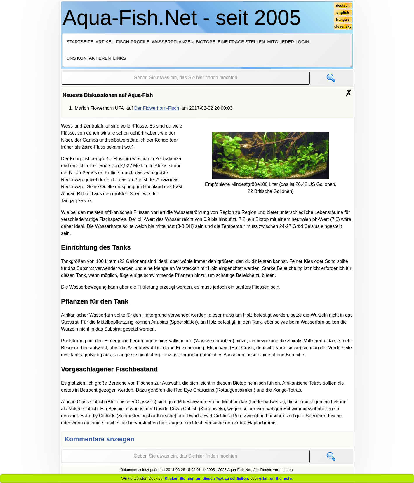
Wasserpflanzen (173, 41)
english (343, 13)
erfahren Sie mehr (275, 478)
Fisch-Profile (132, 41)
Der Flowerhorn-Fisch (156, 108)
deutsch (343, 6)
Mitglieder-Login (288, 41)
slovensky (343, 27)
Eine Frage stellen (241, 41)
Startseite (80, 41)
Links (119, 57)
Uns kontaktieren (89, 57)
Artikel (104, 41)
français (343, 20)
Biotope (205, 41)
